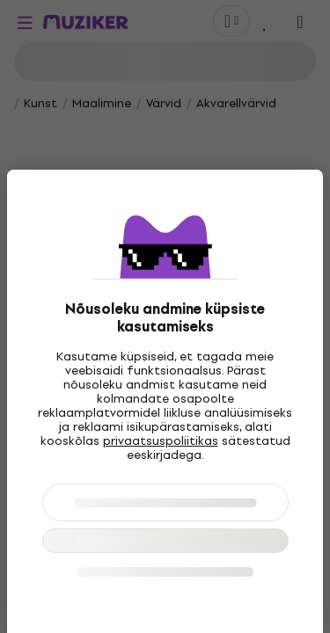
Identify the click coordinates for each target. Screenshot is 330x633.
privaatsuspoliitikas (160, 441)
